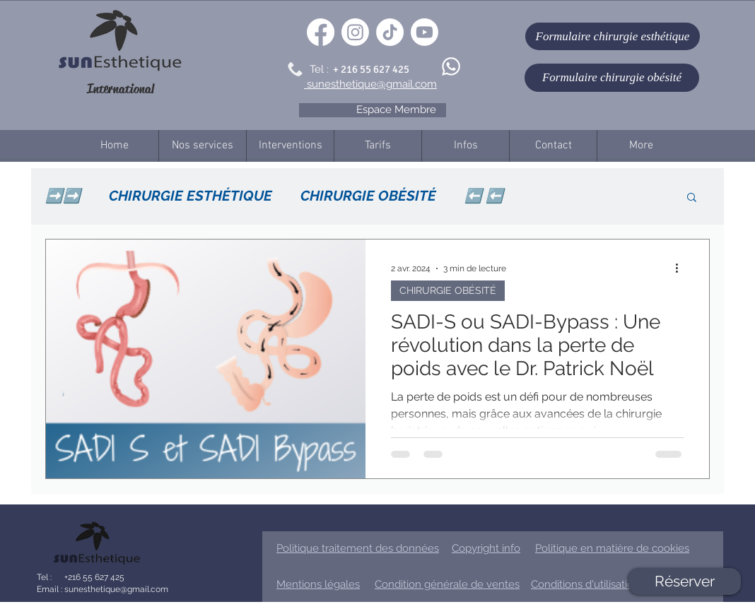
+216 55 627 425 (93, 577)
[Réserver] (684, 581)
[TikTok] (390, 32)
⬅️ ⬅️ (483, 195)
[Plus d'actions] (681, 268)
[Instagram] (355, 32)
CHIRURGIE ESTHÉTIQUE (190, 195)
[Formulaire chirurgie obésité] (612, 78)
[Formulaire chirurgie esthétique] (612, 36)
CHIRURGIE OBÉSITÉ (368, 195)
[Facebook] (320, 32)
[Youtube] (424, 32)
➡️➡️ (63, 195)
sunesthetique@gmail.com (115, 589)
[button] (691, 198)
